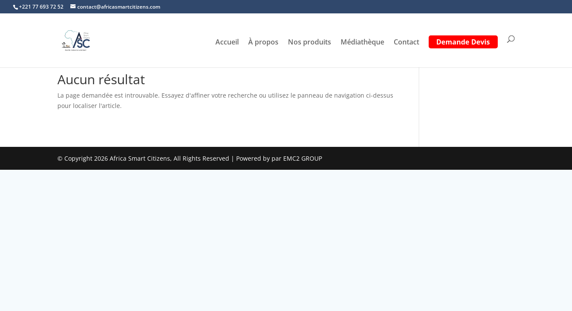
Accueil (227, 43)
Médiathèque (362, 43)
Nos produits (309, 43)
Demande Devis (463, 43)
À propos (263, 43)
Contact (406, 43)
